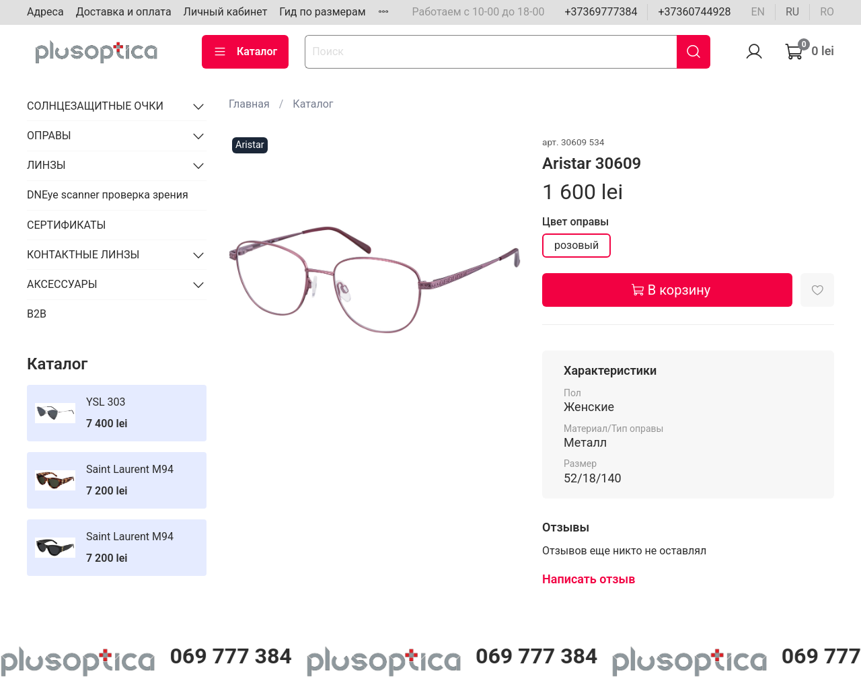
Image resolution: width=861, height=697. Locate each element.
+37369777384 (600, 11)
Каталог (245, 52)
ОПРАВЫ (49, 135)
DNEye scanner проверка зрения (107, 194)
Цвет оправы (575, 221)
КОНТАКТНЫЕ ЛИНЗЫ (83, 254)
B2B (36, 313)
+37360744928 (694, 11)
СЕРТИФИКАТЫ (66, 225)
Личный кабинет (226, 11)
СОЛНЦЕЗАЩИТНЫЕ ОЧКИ (95, 106)
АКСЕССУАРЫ (62, 284)
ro (827, 11)
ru (792, 11)
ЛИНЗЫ (46, 165)
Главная (249, 104)
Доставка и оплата (124, 11)
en (758, 11)
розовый (576, 245)
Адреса (45, 11)
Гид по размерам (322, 11)
